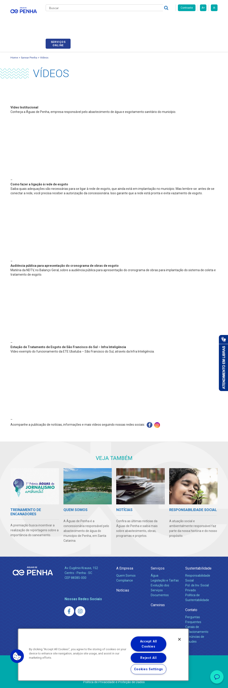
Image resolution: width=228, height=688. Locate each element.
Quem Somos (126, 570)
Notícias (122, 585)
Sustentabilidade (198, 563)
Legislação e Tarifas (165, 575)
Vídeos (44, 52)
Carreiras (149, 20)
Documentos (160, 590)
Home (14, 52)
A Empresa (124, 563)
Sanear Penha (29, 52)
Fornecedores (173, 20)
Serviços (158, 563)
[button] (17, 656)
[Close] (179, 639)
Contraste (187, 7)
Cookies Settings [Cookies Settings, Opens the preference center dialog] (148, 669)
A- (214, 7)
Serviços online (205, 20)
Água (154, 570)
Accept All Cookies (148, 644)
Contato (191, 605)
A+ (203, 7)
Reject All (148, 658)
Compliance (124, 575)
